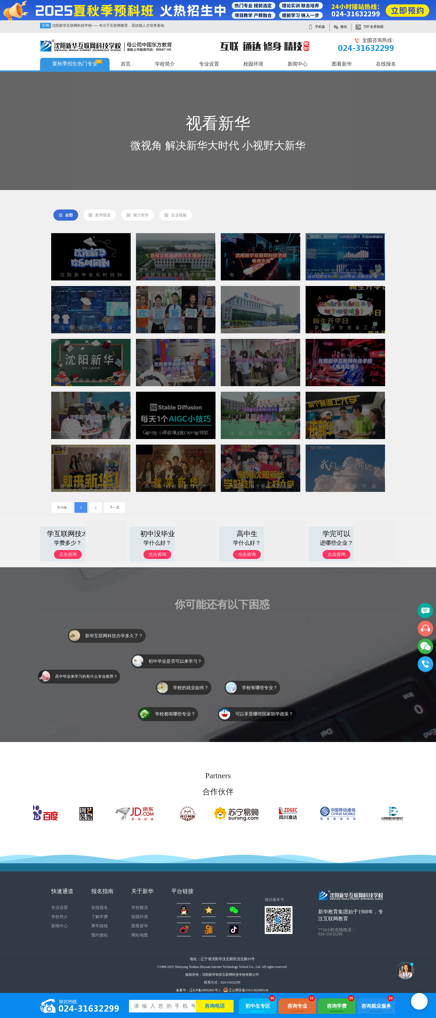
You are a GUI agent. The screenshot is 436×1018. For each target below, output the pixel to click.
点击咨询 (68, 554)
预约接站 (99, 935)
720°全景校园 (373, 27)
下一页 (115, 507)
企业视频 (175, 215)
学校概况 (139, 907)
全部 (65, 215)
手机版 (320, 27)
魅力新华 (138, 215)
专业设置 (209, 64)
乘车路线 (99, 926)
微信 (343, 27)
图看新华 (342, 64)
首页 (126, 64)
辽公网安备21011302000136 (246, 989)
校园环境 (253, 64)
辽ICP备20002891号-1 (205, 990)
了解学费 (99, 917)
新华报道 (99, 215)
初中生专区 (257, 1006)
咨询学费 (337, 1006)
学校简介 (165, 64)
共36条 (62, 507)
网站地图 (139, 935)
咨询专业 (297, 1006)
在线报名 (386, 64)
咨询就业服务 (376, 1006)
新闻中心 (298, 64)
